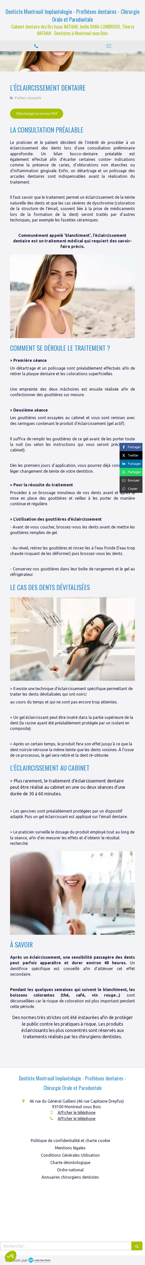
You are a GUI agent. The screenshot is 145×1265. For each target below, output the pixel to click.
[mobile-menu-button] (108, 46)
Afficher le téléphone (76, 1112)
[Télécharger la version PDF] (36, 114)
